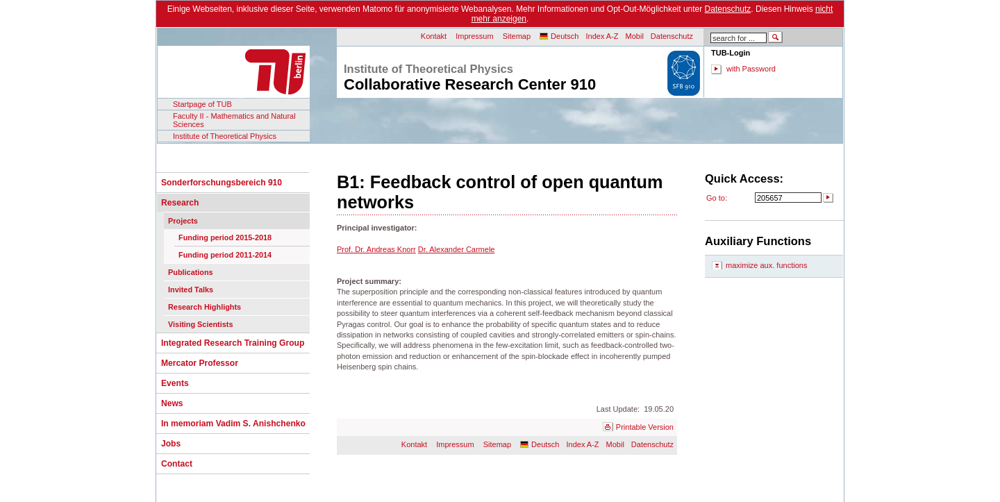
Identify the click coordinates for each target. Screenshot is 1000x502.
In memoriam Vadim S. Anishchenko (233, 423)
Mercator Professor (199, 363)
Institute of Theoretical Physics (224, 136)
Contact (176, 464)
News (172, 403)
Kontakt (434, 36)
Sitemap (517, 36)
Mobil (635, 36)
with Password (751, 69)
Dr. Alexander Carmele (456, 249)
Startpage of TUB (202, 104)
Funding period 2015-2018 (225, 237)
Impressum (474, 36)
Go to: (716, 198)
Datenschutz (728, 9)
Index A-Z (601, 36)
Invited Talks (190, 289)
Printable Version (645, 427)
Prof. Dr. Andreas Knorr (376, 249)
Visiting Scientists (200, 324)
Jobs (171, 444)
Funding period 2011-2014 (225, 255)
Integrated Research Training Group (232, 343)
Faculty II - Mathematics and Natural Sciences (234, 120)
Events (175, 383)
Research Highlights (204, 307)
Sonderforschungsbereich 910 (221, 182)
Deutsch (564, 36)
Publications (190, 272)
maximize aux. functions (766, 265)
